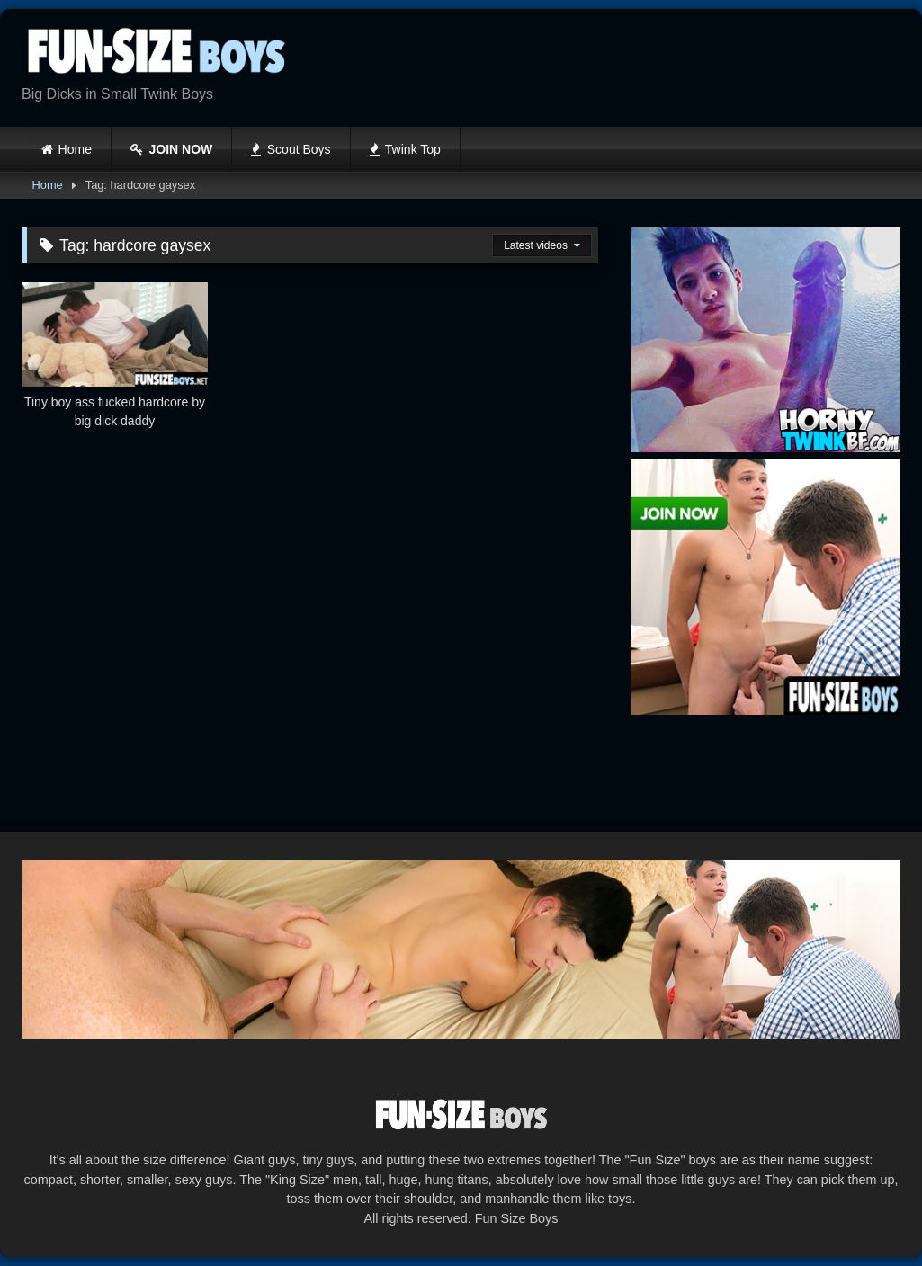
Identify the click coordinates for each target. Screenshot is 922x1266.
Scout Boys (290, 149)
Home (75, 149)
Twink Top (405, 149)
